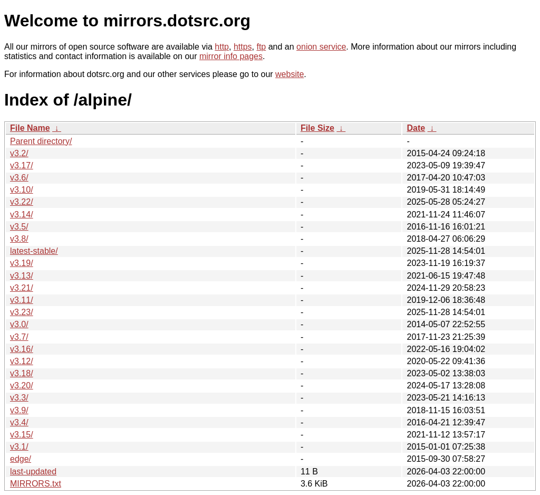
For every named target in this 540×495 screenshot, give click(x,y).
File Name (30, 127)
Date (416, 127)
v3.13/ (21, 275)
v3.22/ (21, 201)
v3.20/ (21, 385)
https (243, 46)
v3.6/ (19, 177)
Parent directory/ (41, 141)
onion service (321, 46)
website (289, 74)
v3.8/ (19, 238)
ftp (261, 46)
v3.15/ (21, 434)
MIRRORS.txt (35, 483)
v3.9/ (19, 410)
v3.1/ (19, 446)
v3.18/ (21, 373)
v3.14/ (21, 214)
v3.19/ (21, 263)
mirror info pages (231, 56)
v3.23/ (21, 312)
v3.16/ (21, 349)
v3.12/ (21, 361)
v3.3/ (19, 397)
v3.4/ (19, 422)
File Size (317, 127)
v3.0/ (19, 324)
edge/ (20, 458)
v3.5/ (19, 226)
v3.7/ (19, 336)
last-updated (33, 471)
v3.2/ (19, 153)
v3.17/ (21, 165)
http (222, 46)
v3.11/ (21, 300)
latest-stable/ (34, 250)
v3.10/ (21, 189)
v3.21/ (21, 287)
